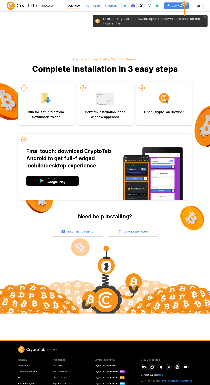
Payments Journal (62, 383)
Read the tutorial (80, 231)
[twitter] (141, 5)
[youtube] (186, 367)
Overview (23, 365)
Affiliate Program (26, 383)
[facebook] (152, 367)
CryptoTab (104, 365)
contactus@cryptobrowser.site (176, 380)
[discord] (133, 5)
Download (176, 5)
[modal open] (52, 181)
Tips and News (60, 371)
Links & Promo (60, 377)
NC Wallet (58, 365)
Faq (87, 6)
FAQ (20, 377)
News (97, 6)
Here (160, 374)
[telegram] (125, 5)
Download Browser (28, 371)
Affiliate (111, 6)
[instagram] (149, 5)
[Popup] (157, 5)
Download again (136, 231)
